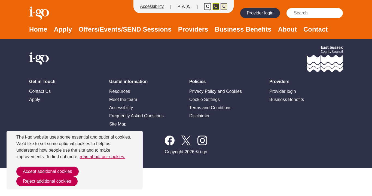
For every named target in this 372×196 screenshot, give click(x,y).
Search (336, 13)
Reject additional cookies (47, 181)
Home (38, 29)
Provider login (260, 13)
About (287, 29)
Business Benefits (243, 29)
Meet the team (123, 99)
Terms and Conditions (210, 107)
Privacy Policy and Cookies (215, 91)
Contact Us (40, 91)
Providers (193, 29)
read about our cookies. (102, 156)
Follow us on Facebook (170, 140)
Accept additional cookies (47, 171)
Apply (63, 29)
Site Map (117, 124)
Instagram (202, 140)
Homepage (39, 13)
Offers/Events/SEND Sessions (124, 29)
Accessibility (152, 6)
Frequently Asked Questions (136, 116)
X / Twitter (186, 140)
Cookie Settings (204, 99)
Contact (315, 29)
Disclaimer (199, 116)
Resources (119, 91)
